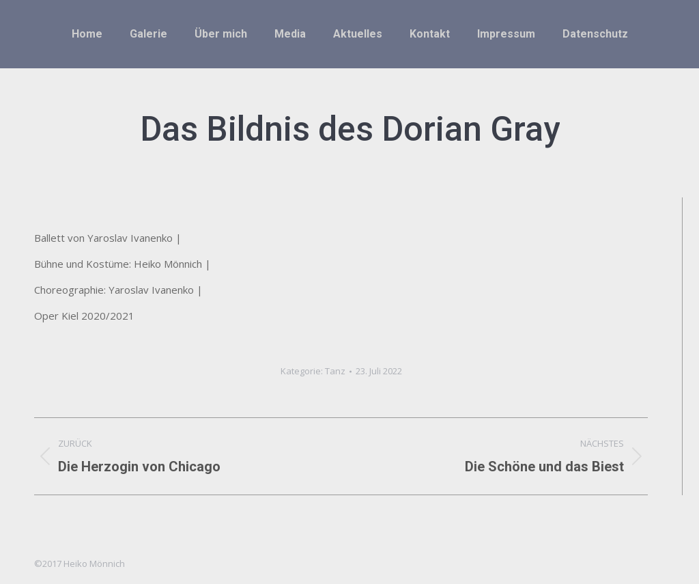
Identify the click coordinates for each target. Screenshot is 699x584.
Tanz (335, 371)
